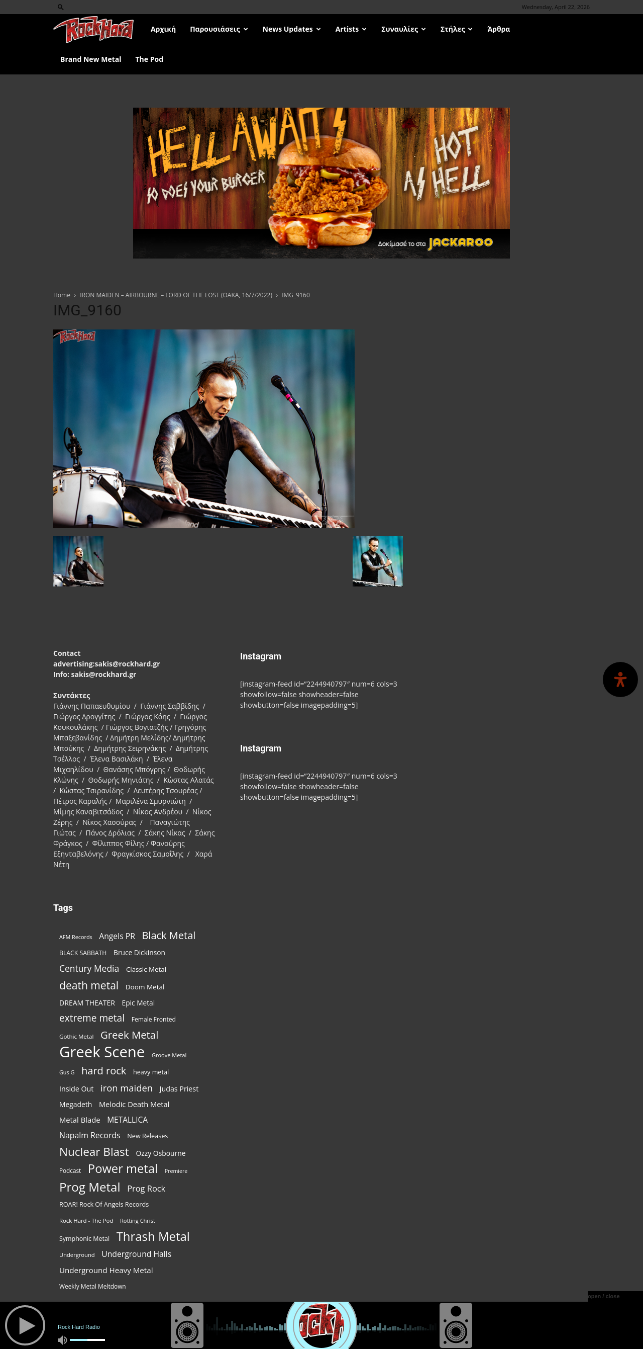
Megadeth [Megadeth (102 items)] (75, 1104)
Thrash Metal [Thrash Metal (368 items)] (153, 1236)
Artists (351, 29)
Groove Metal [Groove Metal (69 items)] (169, 1055)
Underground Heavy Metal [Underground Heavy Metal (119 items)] (106, 1270)
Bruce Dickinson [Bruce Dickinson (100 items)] (139, 952)
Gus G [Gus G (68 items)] (66, 1072)
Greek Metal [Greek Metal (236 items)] (129, 1035)
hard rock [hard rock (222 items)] (103, 1070)
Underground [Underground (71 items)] (77, 1254)
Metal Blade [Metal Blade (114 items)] (79, 1120)
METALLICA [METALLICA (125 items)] (127, 1120)
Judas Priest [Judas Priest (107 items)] (179, 1088)
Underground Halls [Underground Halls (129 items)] (136, 1254)
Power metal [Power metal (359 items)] (123, 1168)
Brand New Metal (90, 59)
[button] (60, 7)
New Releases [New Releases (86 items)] (147, 1135)
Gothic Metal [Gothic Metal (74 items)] (76, 1036)
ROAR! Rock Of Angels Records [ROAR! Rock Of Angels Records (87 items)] (104, 1204)
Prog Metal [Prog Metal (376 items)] (90, 1187)
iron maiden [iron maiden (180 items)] (126, 1087)
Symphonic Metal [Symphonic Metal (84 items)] (84, 1238)
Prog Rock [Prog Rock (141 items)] (146, 1188)
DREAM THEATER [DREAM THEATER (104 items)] (87, 1002)
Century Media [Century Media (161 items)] (89, 968)
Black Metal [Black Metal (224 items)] (168, 935)
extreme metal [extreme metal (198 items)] (92, 1018)
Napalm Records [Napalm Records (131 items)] (90, 1135)
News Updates (292, 29)
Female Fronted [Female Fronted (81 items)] (154, 1019)
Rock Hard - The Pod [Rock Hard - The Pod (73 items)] (86, 1220)
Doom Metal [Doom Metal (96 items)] (145, 986)
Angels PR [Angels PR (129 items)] (117, 936)
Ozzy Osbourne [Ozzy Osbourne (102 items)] (160, 1153)
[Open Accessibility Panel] (620, 679)
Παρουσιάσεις (219, 29)
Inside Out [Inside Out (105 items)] (76, 1088)
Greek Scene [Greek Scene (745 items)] (102, 1052)
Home (61, 295)
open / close (604, 1296)
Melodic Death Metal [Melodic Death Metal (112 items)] (134, 1104)
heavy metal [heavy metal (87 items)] (151, 1071)
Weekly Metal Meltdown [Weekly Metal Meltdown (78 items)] (92, 1286)
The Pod (149, 59)
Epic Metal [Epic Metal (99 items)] (138, 1002)
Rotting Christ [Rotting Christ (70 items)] (137, 1220)
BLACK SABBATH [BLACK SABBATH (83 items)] (82, 953)
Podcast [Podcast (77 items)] (70, 1170)
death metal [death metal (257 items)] (89, 985)
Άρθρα (498, 29)
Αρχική (163, 29)
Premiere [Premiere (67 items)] (176, 1170)
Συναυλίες (403, 29)
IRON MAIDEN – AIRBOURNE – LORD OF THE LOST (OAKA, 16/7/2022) (176, 295)
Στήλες (457, 29)
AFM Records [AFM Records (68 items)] (75, 937)
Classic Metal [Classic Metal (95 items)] (146, 969)
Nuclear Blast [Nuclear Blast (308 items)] (94, 1151)
